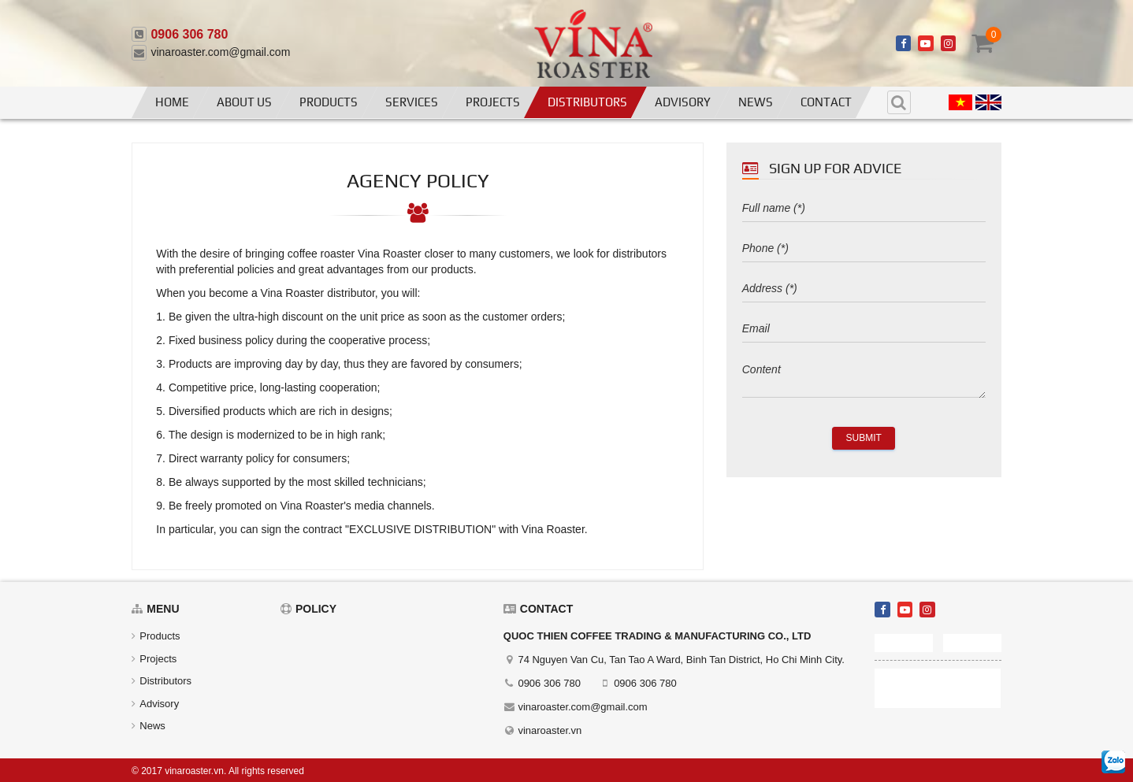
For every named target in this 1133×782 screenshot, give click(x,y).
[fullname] (864, 209)
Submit (864, 437)
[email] (864, 329)
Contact (826, 102)
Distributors (587, 102)
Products (328, 102)
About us (244, 102)
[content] (864, 377)
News (755, 102)
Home (172, 102)
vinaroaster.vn (549, 730)
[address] (864, 289)
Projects (493, 102)
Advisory (683, 102)
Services (411, 102)
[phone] (864, 249)
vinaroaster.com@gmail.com (220, 52)
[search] (899, 102)
